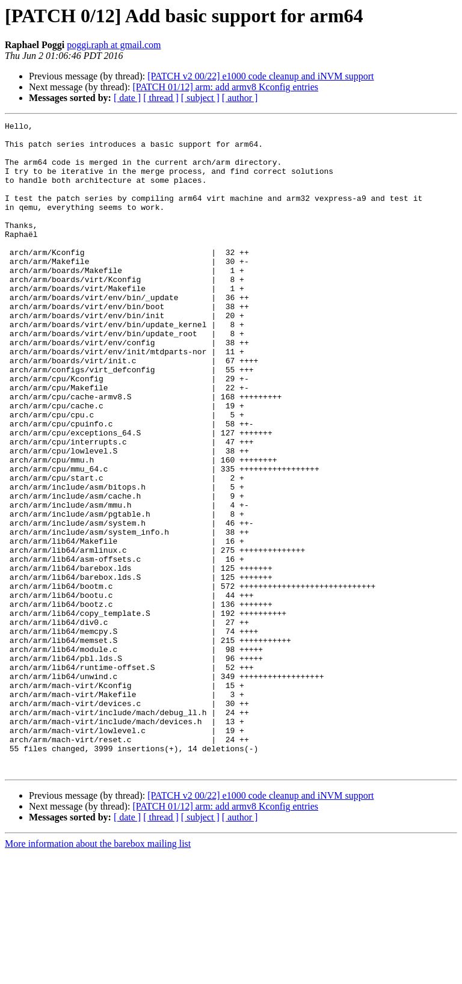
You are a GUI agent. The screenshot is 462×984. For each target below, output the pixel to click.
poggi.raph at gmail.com (114, 45)
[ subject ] (200, 98)
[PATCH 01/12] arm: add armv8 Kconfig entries (225, 87)
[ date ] (127, 98)
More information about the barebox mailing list (98, 973)
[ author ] (240, 98)
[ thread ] (161, 98)
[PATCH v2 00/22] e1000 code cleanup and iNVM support (260, 76)
